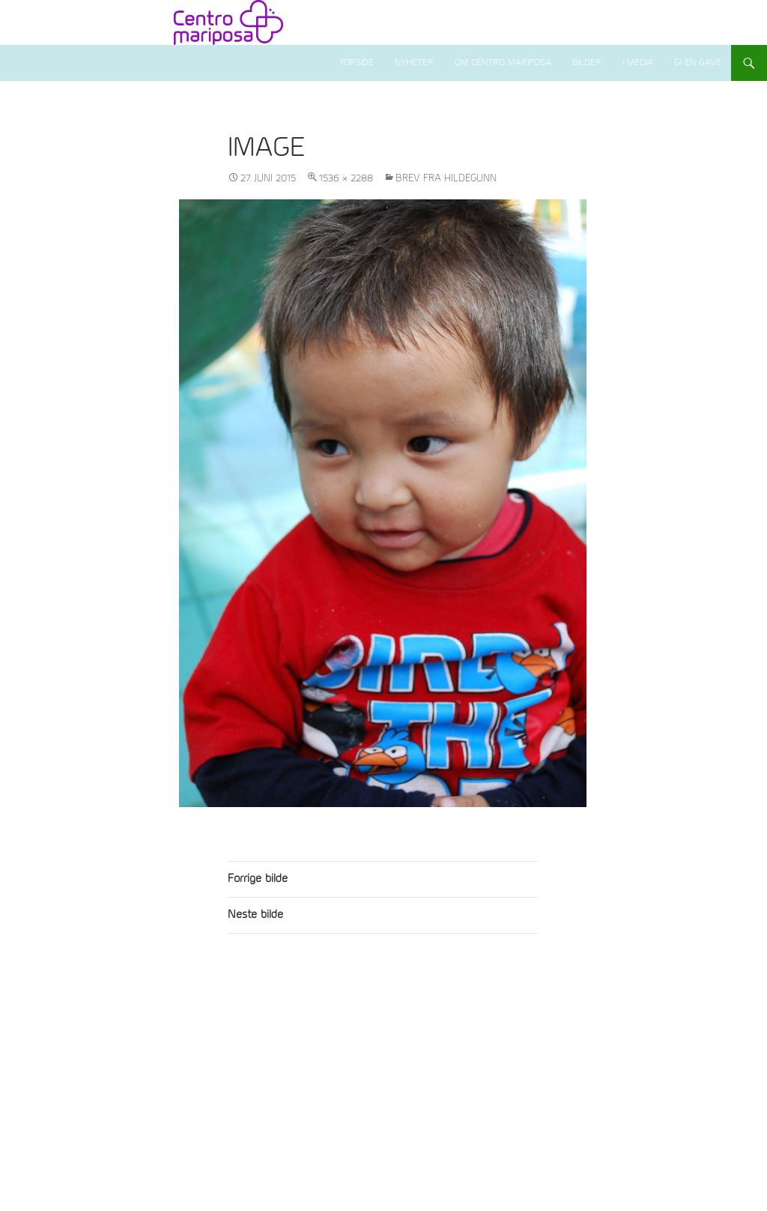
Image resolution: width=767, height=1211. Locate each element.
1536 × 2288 (346, 178)
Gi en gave (697, 62)
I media (637, 62)
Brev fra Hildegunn (446, 178)
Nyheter (414, 62)
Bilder (586, 62)
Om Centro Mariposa (503, 62)
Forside (357, 62)
